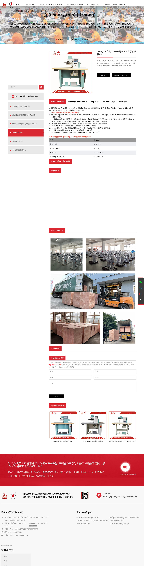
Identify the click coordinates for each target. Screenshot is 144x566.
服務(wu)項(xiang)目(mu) (113, 5)
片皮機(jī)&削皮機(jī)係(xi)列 (21, 106)
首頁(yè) (19, 5)
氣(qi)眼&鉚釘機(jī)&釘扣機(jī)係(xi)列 (24, 115)
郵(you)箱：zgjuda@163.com (16, 535)
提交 (56, 396)
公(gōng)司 (30, 5)
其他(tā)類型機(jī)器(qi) (19, 150)
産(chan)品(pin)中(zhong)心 (50, 5)
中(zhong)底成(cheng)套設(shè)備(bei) (24, 124)
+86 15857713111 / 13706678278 (120, 496)
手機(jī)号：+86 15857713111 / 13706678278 (21, 529)
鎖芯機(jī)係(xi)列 (17, 141)
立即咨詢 (103, 75)
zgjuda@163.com (55, 365)
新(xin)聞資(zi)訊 (93, 5)
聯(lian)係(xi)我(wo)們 (24, 11)
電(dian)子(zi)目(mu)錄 (74, 5)
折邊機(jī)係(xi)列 (17, 132)
